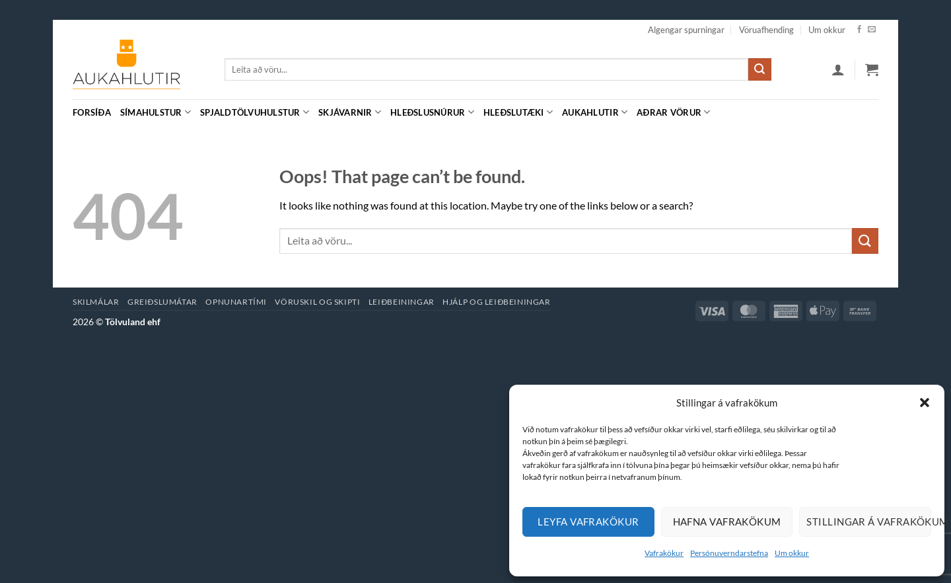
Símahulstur (155, 112)
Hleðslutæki (518, 112)
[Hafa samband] (872, 29)
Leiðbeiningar (402, 302)
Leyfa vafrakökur (588, 521)
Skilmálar (96, 302)
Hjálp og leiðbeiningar (496, 302)
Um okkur (792, 553)
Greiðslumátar (162, 302)
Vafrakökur (664, 553)
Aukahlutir (594, 112)
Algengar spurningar (686, 29)
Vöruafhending (766, 29)
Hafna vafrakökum (727, 521)
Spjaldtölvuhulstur (254, 112)
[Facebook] (859, 29)
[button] (924, 402)
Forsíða (92, 112)
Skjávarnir (349, 112)
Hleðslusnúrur (432, 112)
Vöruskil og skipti (317, 302)
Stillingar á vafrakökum (868, 521)
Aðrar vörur (673, 112)
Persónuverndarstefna (729, 553)
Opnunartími (236, 302)
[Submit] (759, 69)
